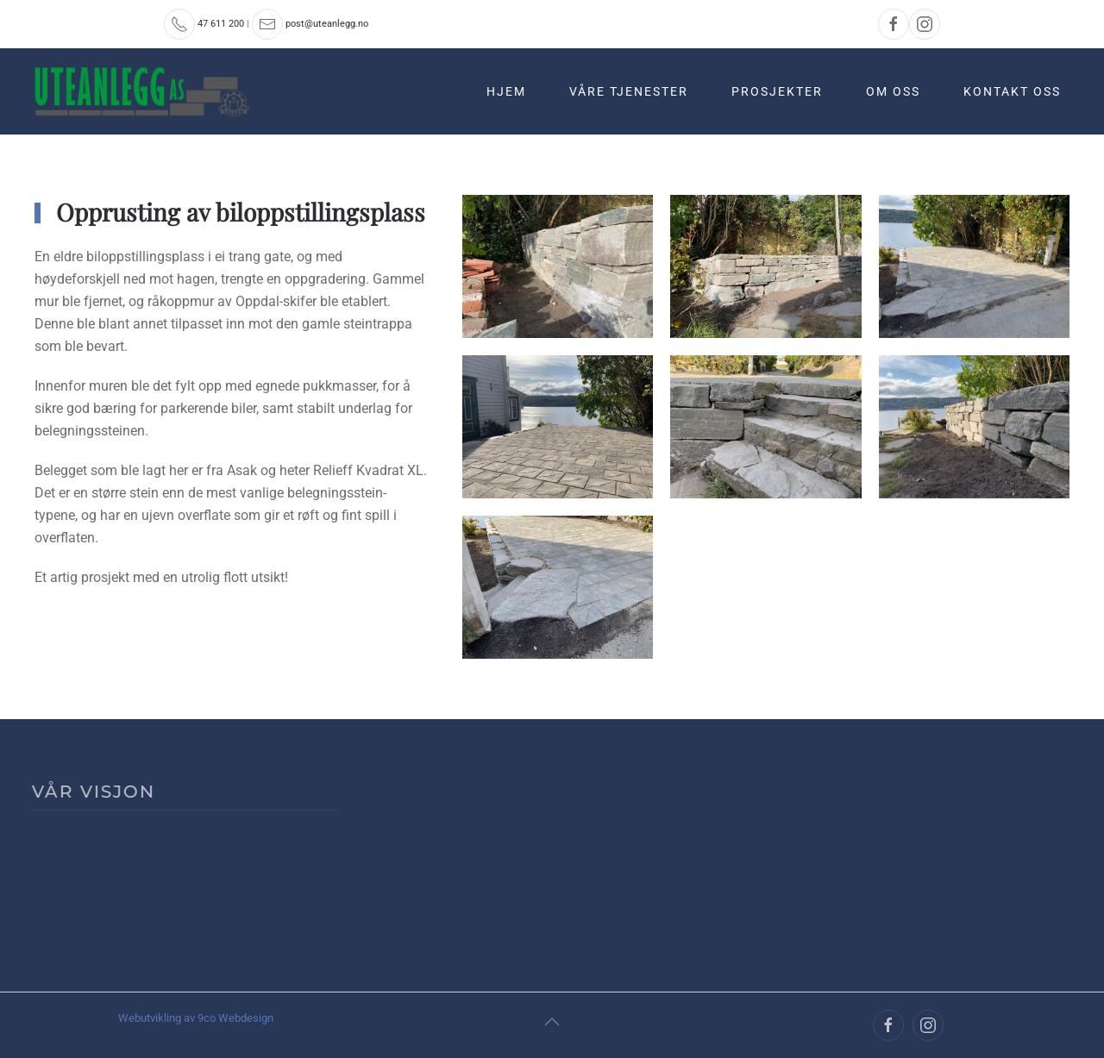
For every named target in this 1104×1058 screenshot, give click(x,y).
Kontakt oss (1012, 91)
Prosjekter (777, 91)
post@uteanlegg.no (326, 23)
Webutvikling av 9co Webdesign (195, 1017)
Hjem (506, 91)
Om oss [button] (893, 91)
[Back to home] (144, 91)
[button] (552, 1021)
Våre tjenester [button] (628, 91)
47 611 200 (221, 23)
